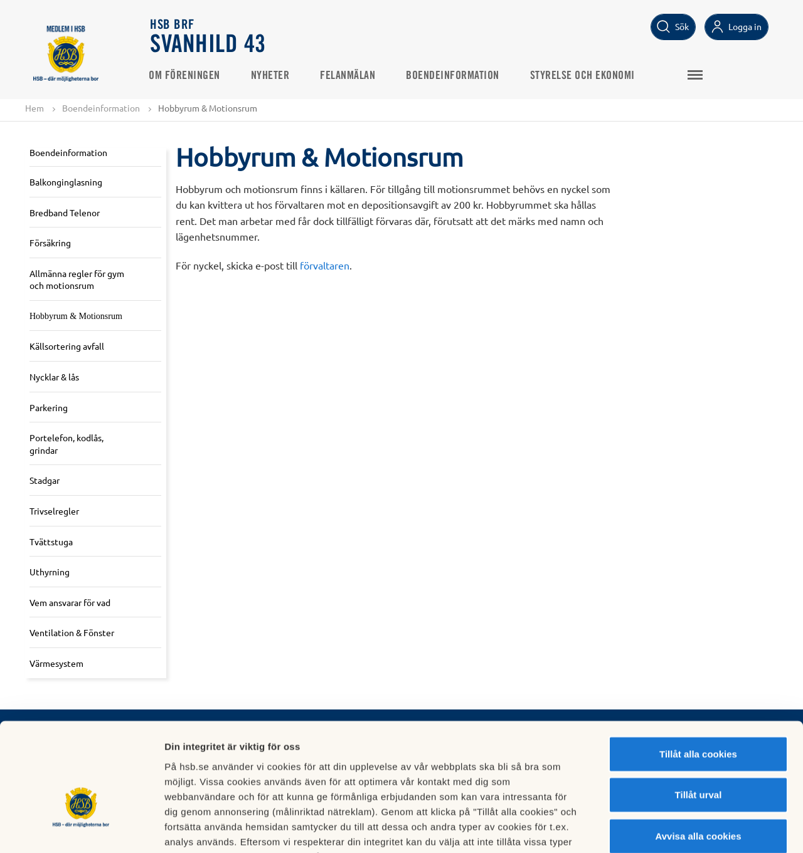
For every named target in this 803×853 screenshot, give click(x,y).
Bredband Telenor (64, 212)
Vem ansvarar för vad (69, 602)
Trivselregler (54, 510)
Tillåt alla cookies (698, 674)
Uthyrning (49, 572)
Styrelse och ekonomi (584, 76)
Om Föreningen (186, 76)
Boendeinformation (454, 76)
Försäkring (50, 242)
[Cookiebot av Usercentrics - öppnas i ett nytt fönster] (81, 828)
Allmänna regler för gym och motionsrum (76, 279)
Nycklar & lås (54, 376)
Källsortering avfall (66, 346)
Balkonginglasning (65, 181)
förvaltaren (324, 265)
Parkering (48, 407)
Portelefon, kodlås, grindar (66, 444)
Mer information (667, 828)
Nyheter (272, 76)
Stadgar (44, 480)
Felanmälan (349, 76)
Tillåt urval (698, 716)
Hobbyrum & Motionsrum (75, 316)
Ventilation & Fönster (71, 633)
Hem (34, 107)
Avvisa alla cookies (698, 756)
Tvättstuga (51, 541)
